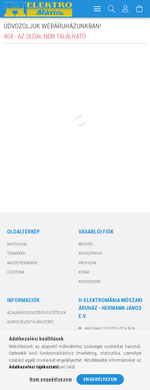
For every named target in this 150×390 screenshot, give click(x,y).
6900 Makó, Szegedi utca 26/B (110, 328)
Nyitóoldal (17, 244)
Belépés (86, 244)
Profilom (87, 263)
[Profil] (125, 9)
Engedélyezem (100, 379)
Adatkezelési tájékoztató (30, 322)
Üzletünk (15, 272)
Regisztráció (90, 253)
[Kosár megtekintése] (139, 9)
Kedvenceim (89, 281)
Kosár (84, 272)
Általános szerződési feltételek (36, 313)
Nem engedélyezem (51, 379)
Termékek (16, 253)
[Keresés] (111, 9)
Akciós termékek (22, 263)
